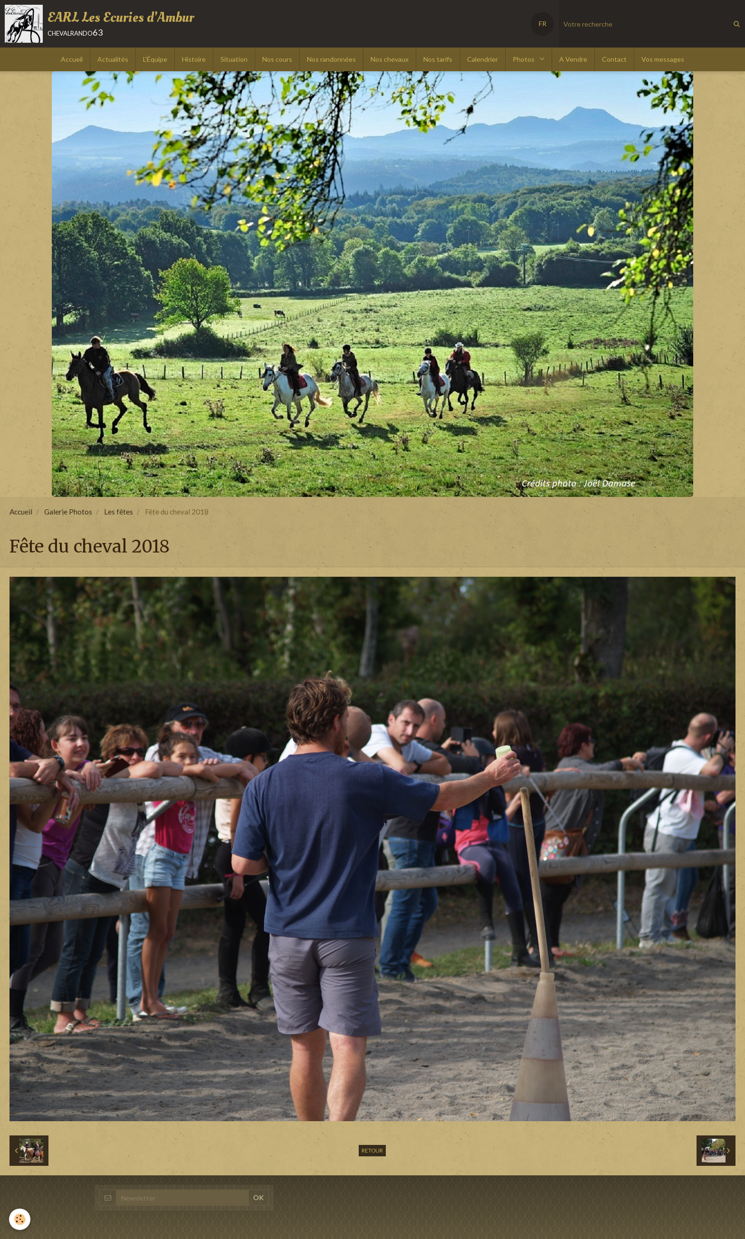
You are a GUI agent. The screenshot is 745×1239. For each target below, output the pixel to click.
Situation (234, 59)
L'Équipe (155, 59)
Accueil (72, 59)
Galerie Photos (68, 511)
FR (542, 23)
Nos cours (277, 59)
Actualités (112, 59)
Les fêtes (118, 511)
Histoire (194, 59)
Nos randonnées (331, 59)
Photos (524, 59)
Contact (614, 59)
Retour (372, 1150)
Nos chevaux (390, 59)
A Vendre (573, 59)
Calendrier (482, 59)
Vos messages (662, 59)
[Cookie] (20, 1219)
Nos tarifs (437, 59)
